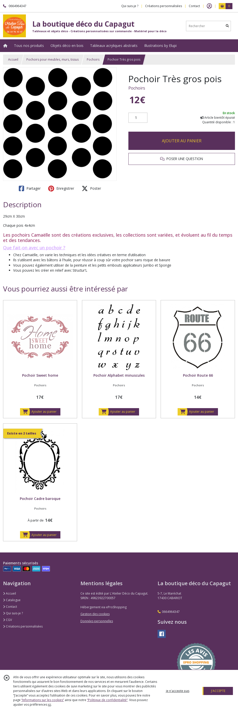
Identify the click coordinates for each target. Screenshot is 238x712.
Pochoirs (93, 59)
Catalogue (12, 600)
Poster (91, 188)
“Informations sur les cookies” (42, 700)
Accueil (13, 59)
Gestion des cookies (95, 614)
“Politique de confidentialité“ (107, 700)
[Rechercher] (227, 26)
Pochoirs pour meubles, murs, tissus (52, 59)
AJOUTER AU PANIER (181, 141)
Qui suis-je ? (13, 613)
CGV (7, 620)
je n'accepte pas (177, 691)
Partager (30, 188)
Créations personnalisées (23, 626)
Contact (194, 6)
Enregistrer (61, 188)
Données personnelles (96, 621)
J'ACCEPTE (218, 691)
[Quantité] (137, 118)
